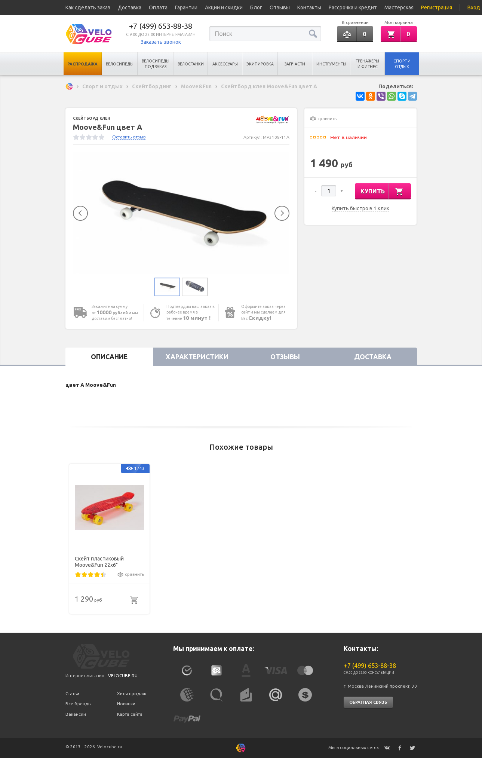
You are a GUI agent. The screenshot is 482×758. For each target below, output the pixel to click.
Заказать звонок (161, 42)
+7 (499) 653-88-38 (160, 26)
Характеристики (197, 356)
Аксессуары (225, 64)
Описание (109, 356)
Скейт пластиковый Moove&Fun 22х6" (99, 562)
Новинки (126, 703)
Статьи (72, 693)
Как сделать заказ (87, 7)
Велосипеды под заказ (155, 64)
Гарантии (186, 7)
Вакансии (75, 714)
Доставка (129, 7)
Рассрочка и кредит (353, 7)
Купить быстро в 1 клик (360, 208)
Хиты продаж (131, 693)
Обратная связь (368, 702)
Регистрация (436, 7)
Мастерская (399, 7)
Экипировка (260, 64)
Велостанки (191, 64)
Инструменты (331, 64)
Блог (256, 7)
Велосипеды (119, 64)
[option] (181, 213)
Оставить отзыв (128, 136)
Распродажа (82, 64)
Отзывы (280, 7)
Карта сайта (129, 714)
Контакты (309, 7)
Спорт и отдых (402, 64)
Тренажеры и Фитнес (367, 64)
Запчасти (295, 64)
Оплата (158, 7)
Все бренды (78, 703)
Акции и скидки (224, 7)
